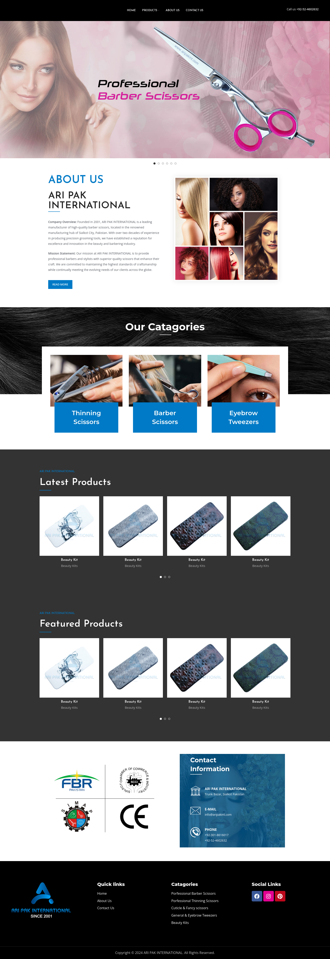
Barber (164, 417)
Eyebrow (243, 417)
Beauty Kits (69, 566)
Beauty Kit (69, 560)
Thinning (86, 417)
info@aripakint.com (218, 815)
